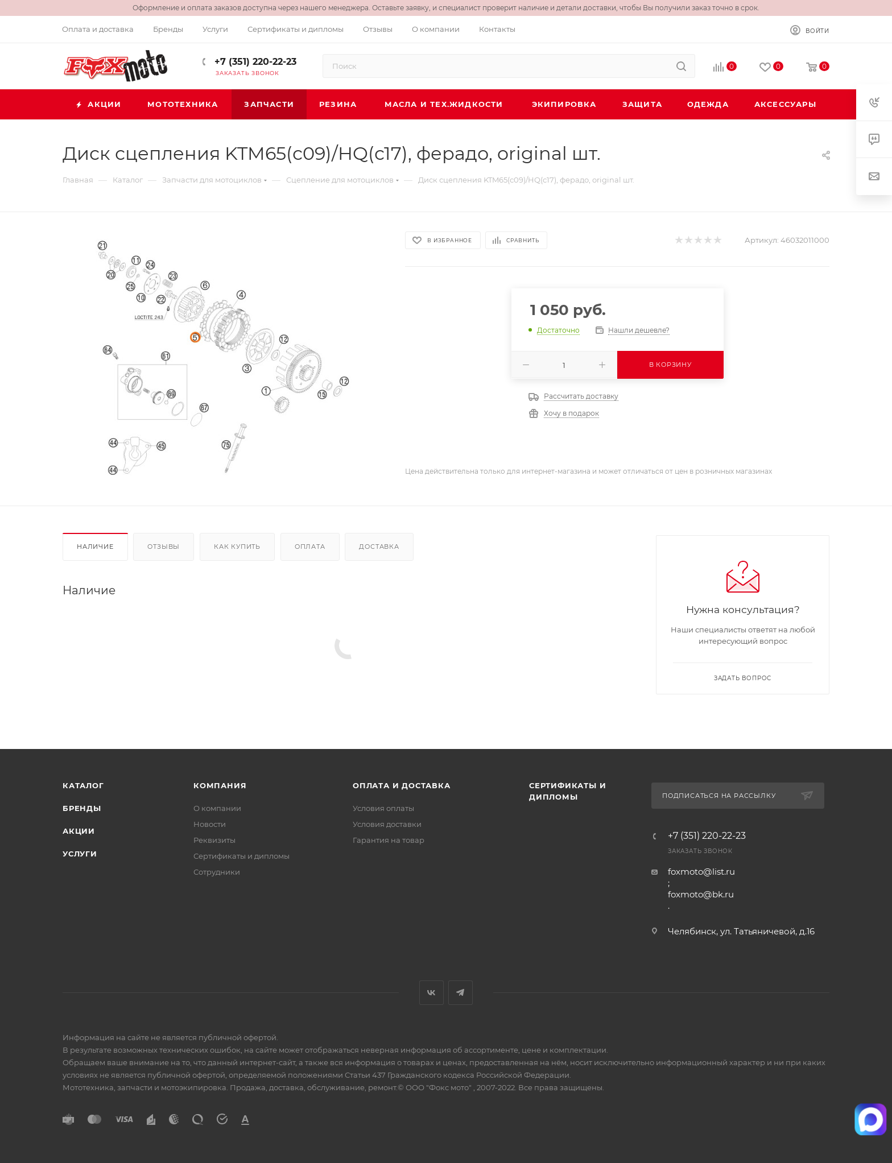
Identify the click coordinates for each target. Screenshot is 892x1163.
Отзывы (163, 547)
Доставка (379, 547)
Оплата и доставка (402, 785)
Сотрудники (216, 871)
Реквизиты (214, 840)
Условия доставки (387, 824)
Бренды (82, 808)
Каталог (83, 785)
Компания (219, 785)
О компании (217, 808)
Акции (79, 830)
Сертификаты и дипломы (241, 855)
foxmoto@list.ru (701, 871)
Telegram (460, 992)
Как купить (237, 547)
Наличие (95, 547)
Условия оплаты (383, 808)
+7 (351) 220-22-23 (254, 61)
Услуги (80, 853)
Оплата (310, 547)
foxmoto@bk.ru (701, 894)
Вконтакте (431, 992)
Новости (209, 824)
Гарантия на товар (388, 840)
